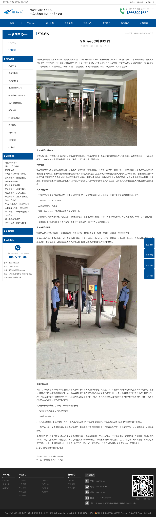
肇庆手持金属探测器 (16, 96)
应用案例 (69, 23)
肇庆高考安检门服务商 (53, 448)
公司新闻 (12, 43)
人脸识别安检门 (11, 208)
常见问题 (71, 488)
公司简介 (6, 480)
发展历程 (6, 488)
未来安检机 (21, 193)
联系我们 (149, 2)
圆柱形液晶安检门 (12, 219)
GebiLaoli (147, 513)
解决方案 (50, 23)
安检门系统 (9, 223)
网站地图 (140, 2)
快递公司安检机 (11, 182)
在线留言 (144, 23)
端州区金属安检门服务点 (53, 456)
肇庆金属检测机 (15, 103)
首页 (12, 23)
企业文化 (6, 484)
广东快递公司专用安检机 (15, 174)
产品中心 (31, 23)
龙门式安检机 (22, 197)
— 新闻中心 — (17, 34)
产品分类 (22, 480)
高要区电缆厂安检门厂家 (53, 460)
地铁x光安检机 (11, 163)
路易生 (132, 2)
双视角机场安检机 (12, 185)
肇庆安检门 (13, 81)
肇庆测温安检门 (15, 88)
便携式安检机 (10, 200)
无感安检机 (21, 178)
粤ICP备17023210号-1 (86, 513)
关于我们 (106, 23)
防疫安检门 (25, 208)
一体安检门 (9, 212)
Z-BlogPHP (133, 513)
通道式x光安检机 (12, 166)
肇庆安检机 (13, 73)
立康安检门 (9, 189)
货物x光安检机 (11, 204)
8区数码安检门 (22, 212)
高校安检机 (21, 189)
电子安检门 (9, 215)
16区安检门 (24, 204)
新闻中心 (87, 23)
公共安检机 (9, 178)
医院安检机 (9, 197)
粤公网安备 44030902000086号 (109, 513)
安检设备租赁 (14, 118)
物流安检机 (9, 193)
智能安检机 (9, 170)
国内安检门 (21, 223)
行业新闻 (12, 50)
